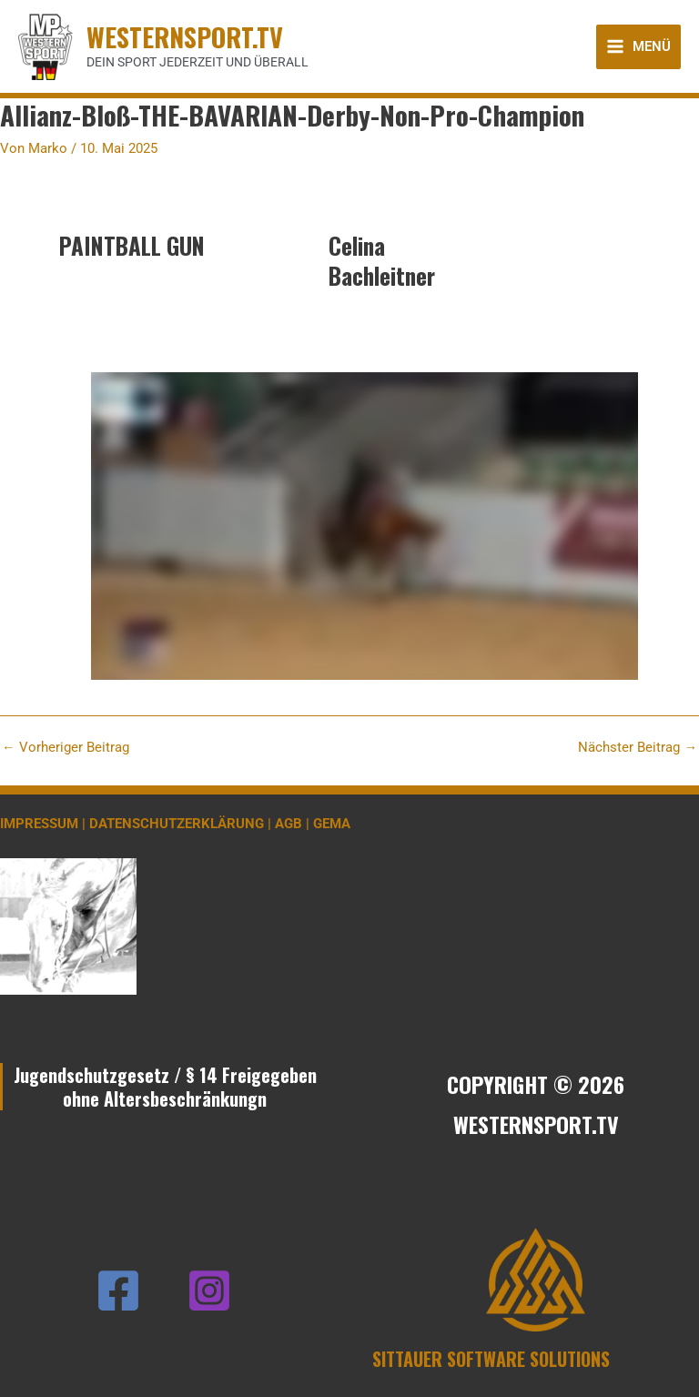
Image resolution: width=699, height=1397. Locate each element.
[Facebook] (118, 1290)
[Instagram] (209, 1290)
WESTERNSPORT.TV (184, 36)
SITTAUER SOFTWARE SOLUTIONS (491, 1358)
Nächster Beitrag (637, 747)
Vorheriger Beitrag (65, 747)
